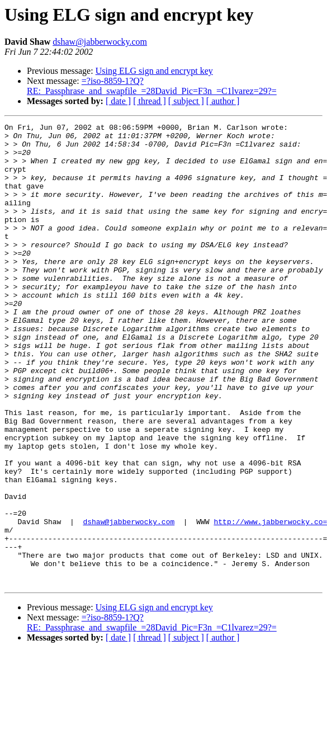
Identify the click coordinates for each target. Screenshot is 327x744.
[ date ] (118, 101)
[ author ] (223, 101)
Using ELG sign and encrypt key (154, 71)
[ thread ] (149, 101)
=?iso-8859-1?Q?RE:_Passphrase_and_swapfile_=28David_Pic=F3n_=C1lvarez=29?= (152, 86)
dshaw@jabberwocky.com (100, 41)
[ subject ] (186, 101)
